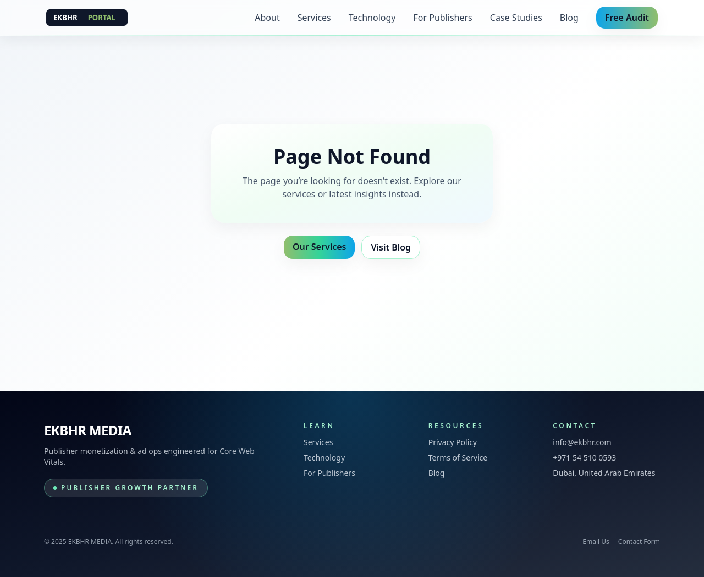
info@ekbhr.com (582, 442)
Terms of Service (458, 457)
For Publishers (443, 18)
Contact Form (639, 541)
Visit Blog (391, 247)
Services (314, 18)
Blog (569, 18)
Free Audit (627, 18)
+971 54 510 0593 (584, 457)
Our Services (319, 247)
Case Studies (516, 18)
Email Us (595, 541)
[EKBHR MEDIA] (87, 17)
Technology (372, 18)
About (267, 18)
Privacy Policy (452, 442)
